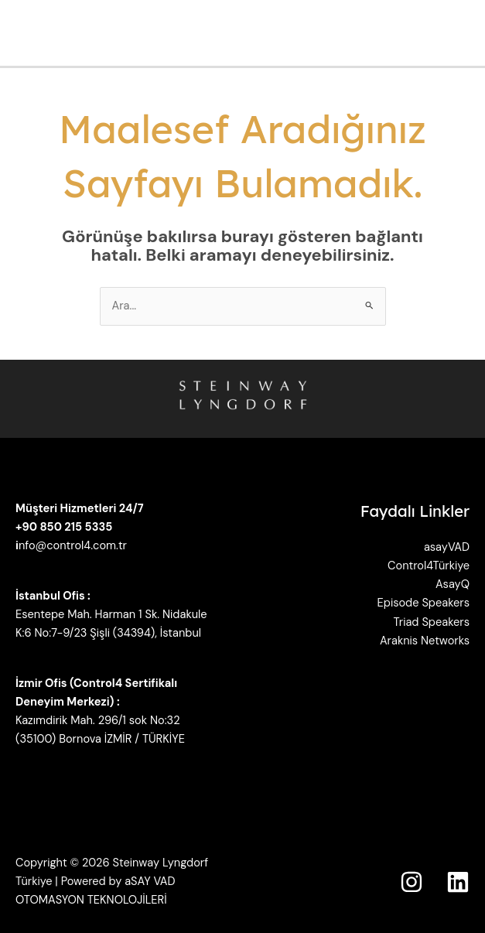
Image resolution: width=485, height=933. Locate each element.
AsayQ (452, 584)
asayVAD (447, 547)
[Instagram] (411, 882)
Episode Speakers (423, 603)
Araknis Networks (425, 641)
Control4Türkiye (429, 566)
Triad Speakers (431, 622)
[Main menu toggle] (469, 33)
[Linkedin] (458, 882)
